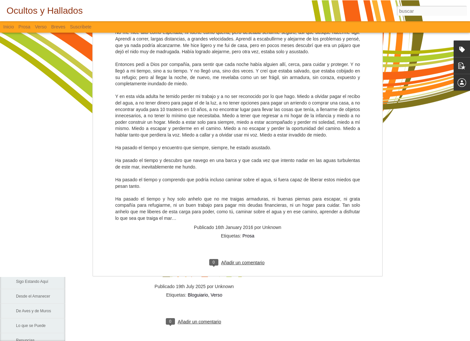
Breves (58, 26)
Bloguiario (198, 295)
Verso (41, 26)
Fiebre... (23, 222)
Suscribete (80, 26)
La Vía (21, 267)
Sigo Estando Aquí (32, 281)
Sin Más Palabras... (33, 237)
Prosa (249, 142)
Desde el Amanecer (33, 296)
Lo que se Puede (31, 325)
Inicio (8, 26)
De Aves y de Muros (33, 311)
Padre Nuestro (28, 252)
